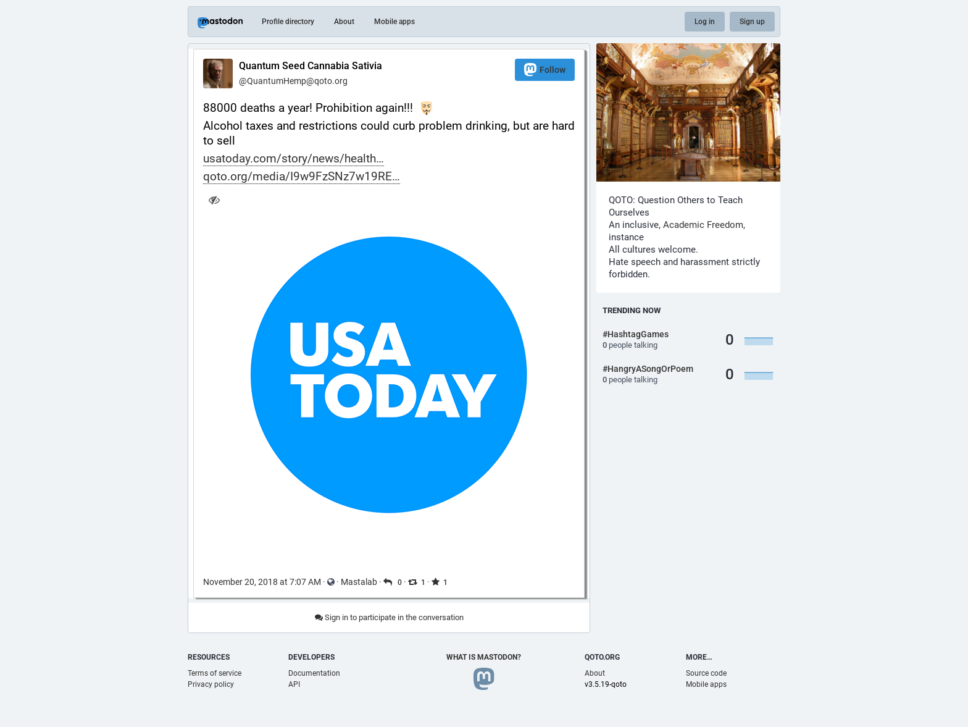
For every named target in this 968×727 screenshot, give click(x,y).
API (294, 684)
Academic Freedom (703, 224)
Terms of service (214, 673)
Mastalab (359, 582)
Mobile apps (394, 21)
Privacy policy (211, 684)
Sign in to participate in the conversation (389, 617)
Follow (544, 69)
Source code (706, 673)
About (344, 21)
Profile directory (288, 21)
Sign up (752, 21)
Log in (705, 21)
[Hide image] (214, 199)
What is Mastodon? (483, 657)
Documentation (314, 673)
